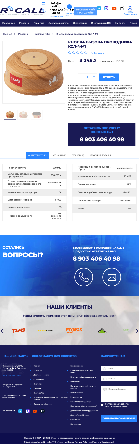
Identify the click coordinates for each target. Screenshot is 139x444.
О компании (80, 23)
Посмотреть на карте (11, 374)
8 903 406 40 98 (42, 11)
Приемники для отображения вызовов (83, 386)
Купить (118, 76)
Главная (37, 365)
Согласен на (117, 404)
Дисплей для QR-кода (79, 414)
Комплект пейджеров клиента (83, 376)
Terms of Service (101, 441)
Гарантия (39, 23)
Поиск (133, 23)
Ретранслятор (76, 396)
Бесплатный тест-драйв (84, 11)
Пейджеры (75, 381)
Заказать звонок (42, 14)
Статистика (75, 419)
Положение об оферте (43, 403)
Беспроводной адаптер (80, 401)
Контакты (120, 23)
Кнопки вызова (76, 365)
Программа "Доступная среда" (83, 405)
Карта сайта (39, 392)
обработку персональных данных (117, 404)
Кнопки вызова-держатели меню (81, 370)
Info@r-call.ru (42, 7)
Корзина (37, 387)
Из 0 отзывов (97, 53)
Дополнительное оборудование (84, 410)
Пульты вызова (76, 392)
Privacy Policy (81, 441)
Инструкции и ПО (101, 23)
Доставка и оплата (58, 23)
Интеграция (75, 423)
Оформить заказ (62, 14)
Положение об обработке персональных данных (51, 397)
